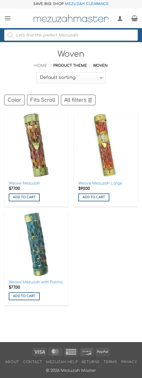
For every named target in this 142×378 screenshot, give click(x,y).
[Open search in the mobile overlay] (71, 35)
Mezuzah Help (61, 362)
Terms (110, 362)
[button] (7, 18)
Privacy (129, 362)
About (12, 362)
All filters (78, 100)
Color (14, 100)
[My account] (120, 18)
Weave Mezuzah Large (100, 183)
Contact (32, 362)
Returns (91, 362)
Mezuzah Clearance (86, 4)
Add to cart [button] (24, 197)
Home (40, 66)
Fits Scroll (42, 100)
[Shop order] (70, 77)
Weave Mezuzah (24, 183)
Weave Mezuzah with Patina (36, 282)
